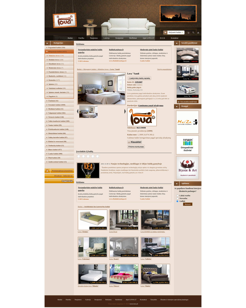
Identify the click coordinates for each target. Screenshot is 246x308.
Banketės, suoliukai (57, 76)
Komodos (54, 80)
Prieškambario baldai (58, 129)
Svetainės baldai (56, 105)
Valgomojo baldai (56, 113)
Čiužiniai (53, 101)
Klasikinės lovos (56, 64)
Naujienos (94, 38)
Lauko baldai (55, 154)
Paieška (81, 38)
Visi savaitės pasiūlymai (188, 101)
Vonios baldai (55, 125)
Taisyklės (153, 299)
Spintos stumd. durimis (59, 92)
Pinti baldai (54, 158)
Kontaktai (174, 38)
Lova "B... (187, 96)
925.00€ (195, 96)
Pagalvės (53, 96)
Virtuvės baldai (56, 117)
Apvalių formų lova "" (88, 286)
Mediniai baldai (55, 109)
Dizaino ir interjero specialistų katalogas (174, 299)
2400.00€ (194, 61)
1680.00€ (194, 79)
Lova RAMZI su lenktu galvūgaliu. (153, 232)
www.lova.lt (134, 304)
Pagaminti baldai (56, 47)
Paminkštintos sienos (58, 72)
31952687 (138, 82)
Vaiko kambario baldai (58, 121)
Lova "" (83, 232)
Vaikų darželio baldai (57, 137)
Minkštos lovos (56, 56)
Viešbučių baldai (56, 145)
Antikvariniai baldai (57, 162)
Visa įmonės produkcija (139, 131)
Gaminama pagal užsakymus (150, 105)
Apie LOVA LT (148, 38)
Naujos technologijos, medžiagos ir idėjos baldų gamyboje (136, 164)
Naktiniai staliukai (57, 88)
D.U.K (162, 38)
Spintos (53, 84)
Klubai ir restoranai (57, 141)
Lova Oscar (113, 232)
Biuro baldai (55, 149)
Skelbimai (133, 38)
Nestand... (186, 61)
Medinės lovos (56, 60)
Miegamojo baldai (57, 51)
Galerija (106, 38)
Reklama (108, 299)
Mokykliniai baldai (57, 133)
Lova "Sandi (133, 73)
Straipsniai (119, 38)
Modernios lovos (56, 68)
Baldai (70, 38)
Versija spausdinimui (164, 69)
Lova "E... (186, 79)
